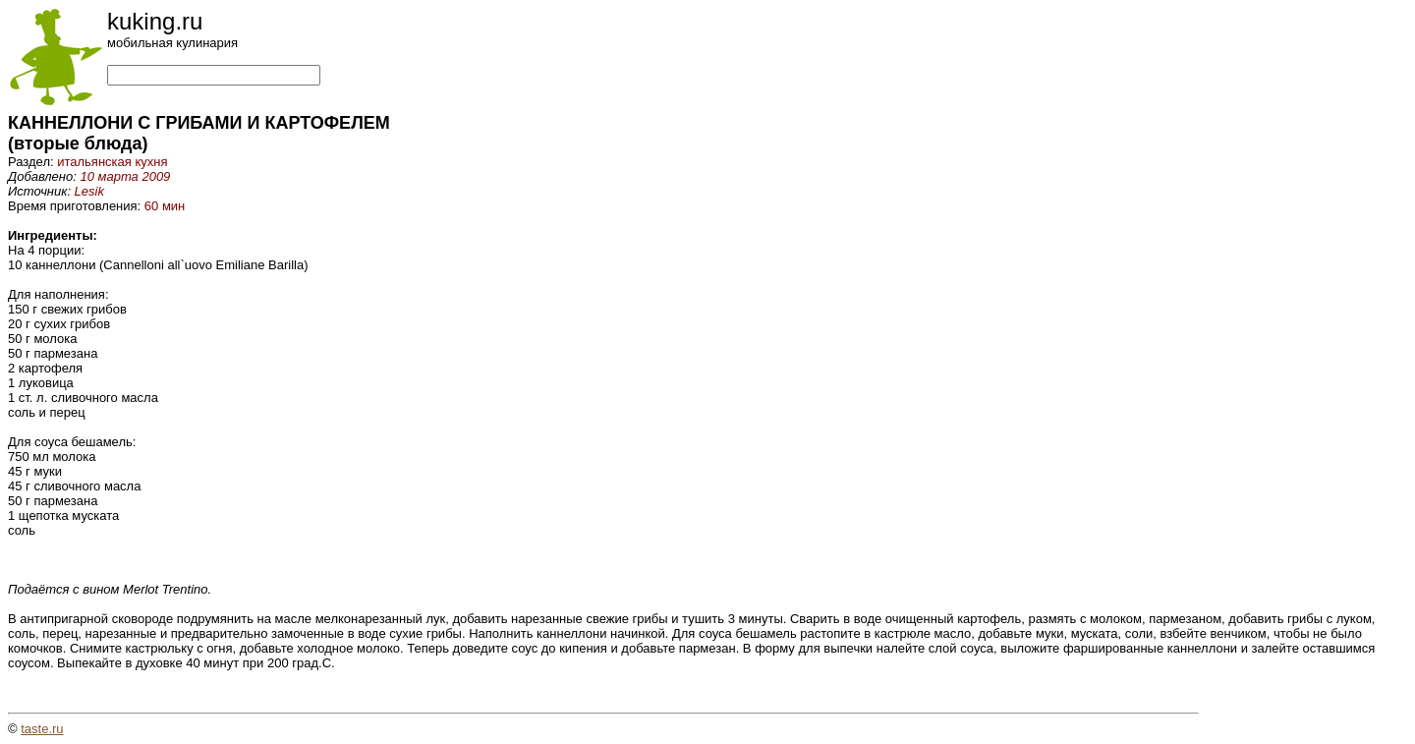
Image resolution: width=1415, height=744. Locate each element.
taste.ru (42, 728)
